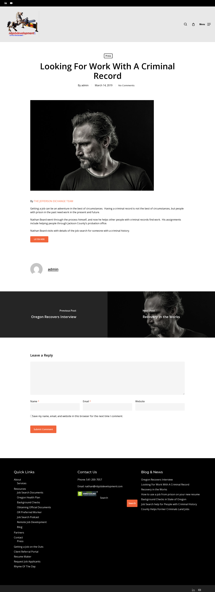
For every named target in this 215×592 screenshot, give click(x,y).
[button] (205, 24)
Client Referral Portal (26, 551)
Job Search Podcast (28, 517)
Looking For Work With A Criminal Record (165, 484)
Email (87, 401)
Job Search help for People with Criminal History (169, 504)
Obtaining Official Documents (34, 507)
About (17, 479)
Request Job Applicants (27, 561)
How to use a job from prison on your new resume (170, 494)
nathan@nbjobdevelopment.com (103, 486)
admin (84, 85)
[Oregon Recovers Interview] (54, 314)
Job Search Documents (30, 492)
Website (140, 401)
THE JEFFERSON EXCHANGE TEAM (53, 201)
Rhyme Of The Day (25, 566)
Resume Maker (22, 556)
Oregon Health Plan (28, 497)
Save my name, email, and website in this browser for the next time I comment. (77, 416)
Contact (18, 537)
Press (108, 55)
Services (21, 483)
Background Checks (28, 502)
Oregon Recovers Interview (157, 479)
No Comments (126, 85)
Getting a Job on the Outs (28, 546)
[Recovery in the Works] (161, 314)
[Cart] (193, 24)
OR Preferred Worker (29, 512)
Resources (20, 489)
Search (104, 497)
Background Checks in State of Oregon (163, 499)
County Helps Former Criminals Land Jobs (165, 509)
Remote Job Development (32, 522)
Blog (19, 527)
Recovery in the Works (154, 489)
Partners (19, 532)
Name (34, 401)
